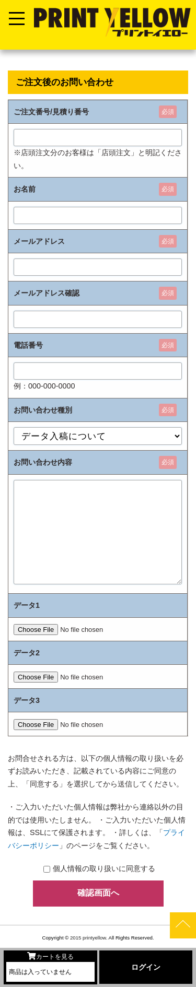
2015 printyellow (87, 938)
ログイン (145, 967)
